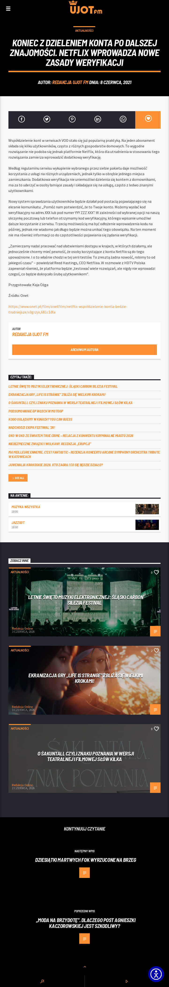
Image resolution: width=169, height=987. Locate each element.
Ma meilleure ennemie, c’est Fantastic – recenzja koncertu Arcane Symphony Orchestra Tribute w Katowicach (84, 454)
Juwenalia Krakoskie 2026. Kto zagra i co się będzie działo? (55, 464)
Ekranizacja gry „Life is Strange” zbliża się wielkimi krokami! (56, 394)
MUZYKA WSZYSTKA (25, 506)
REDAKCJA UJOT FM (70, 82)
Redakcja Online (22, 629)
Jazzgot (18, 522)
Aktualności (84, 31)
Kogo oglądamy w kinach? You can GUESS (40, 419)
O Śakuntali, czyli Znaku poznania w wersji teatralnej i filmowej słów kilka (70, 402)
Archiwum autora (84, 349)
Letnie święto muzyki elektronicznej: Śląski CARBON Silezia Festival (63, 386)
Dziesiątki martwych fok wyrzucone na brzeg (85, 860)
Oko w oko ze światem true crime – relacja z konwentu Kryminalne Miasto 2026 (70, 435)
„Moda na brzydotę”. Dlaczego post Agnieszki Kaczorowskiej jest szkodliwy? (85, 923)
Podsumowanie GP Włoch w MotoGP (35, 411)
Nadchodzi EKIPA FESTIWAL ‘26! (31, 427)
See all (18, 478)
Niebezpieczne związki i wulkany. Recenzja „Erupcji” (49, 443)
